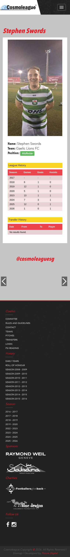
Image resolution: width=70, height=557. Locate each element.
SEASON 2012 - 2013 (16, 386)
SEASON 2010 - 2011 (16, 377)
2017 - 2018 (12, 415)
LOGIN (9, 343)
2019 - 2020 (12, 424)
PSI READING (12, 348)
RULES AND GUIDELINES (18, 323)
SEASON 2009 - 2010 (16, 373)
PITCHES (10, 335)
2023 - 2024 (12, 432)
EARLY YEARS (12, 361)
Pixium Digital (49, 553)
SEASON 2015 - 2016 (16, 398)
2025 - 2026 (12, 440)
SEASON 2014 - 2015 (16, 394)
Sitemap (17, 553)
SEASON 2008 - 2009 (16, 369)
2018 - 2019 (12, 420)
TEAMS (9, 331)
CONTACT (11, 327)
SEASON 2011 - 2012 (16, 382)
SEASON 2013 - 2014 (16, 390)
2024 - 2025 (12, 436)
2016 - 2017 (12, 411)
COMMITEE (11, 318)
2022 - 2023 (12, 428)
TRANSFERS (12, 339)
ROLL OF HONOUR (15, 365)
